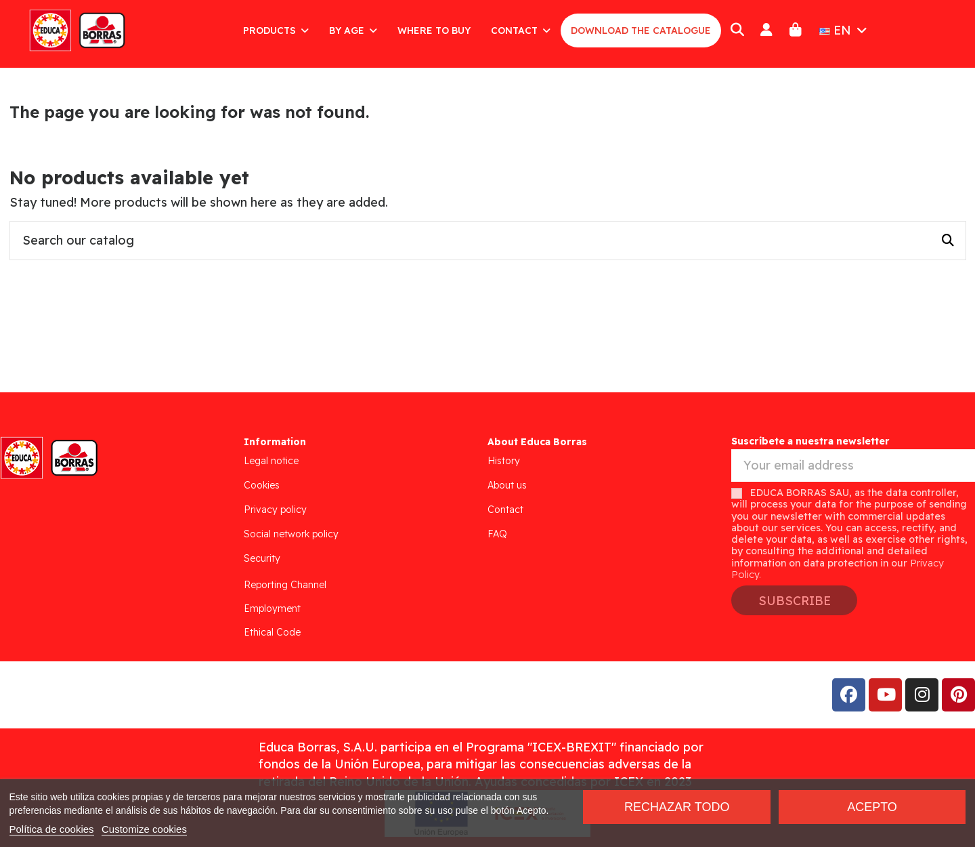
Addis (118, 695)
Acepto (872, 807)
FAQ (497, 534)
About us (507, 485)
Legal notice (271, 461)
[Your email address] (853, 465)
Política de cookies (51, 829)
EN (844, 30)
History (504, 461)
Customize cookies (144, 829)
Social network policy (291, 534)
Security (262, 558)
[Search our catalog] (948, 240)
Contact (505, 509)
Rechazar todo (676, 807)
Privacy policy (275, 509)
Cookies (262, 485)
